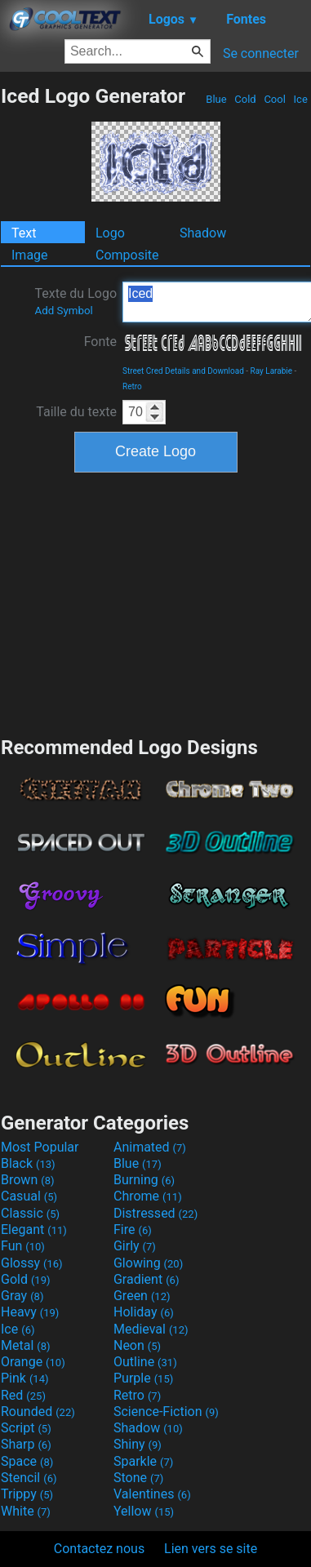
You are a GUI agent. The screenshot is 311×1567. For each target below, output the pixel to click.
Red (23, 1395)
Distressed (155, 1213)
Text (23, 233)
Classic (30, 1213)
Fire (132, 1229)
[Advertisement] (156, 602)
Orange (33, 1361)
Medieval (151, 1329)
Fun (23, 1246)
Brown (27, 1179)
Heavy (30, 1312)
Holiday (143, 1312)
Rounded (38, 1411)
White (26, 1511)
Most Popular (40, 1147)
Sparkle (143, 1461)
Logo (110, 233)
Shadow (203, 233)
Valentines (152, 1494)
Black (28, 1163)
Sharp (26, 1444)
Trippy (27, 1494)
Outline (145, 1361)
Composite (127, 255)
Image (29, 255)
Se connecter (261, 53)
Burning (144, 1179)
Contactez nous (99, 1548)
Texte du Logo (75, 301)
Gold (26, 1279)
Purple (143, 1378)
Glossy (32, 1263)
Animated (149, 1147)
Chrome (147, 1196)
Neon (137, 1345)
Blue (216, 99)
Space (27, 1461)
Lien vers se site (210, 1548)
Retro (132, 386)
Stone (138, 1477)
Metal (26, 1345)
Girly (134, 1246)
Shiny (137, 1444)
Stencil (28, 1477)
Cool (274, 99)
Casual (29, 1196)
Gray (22, 1295)
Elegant (34, 1229)
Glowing (148, 1263)
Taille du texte (76, 411)
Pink (25, 1378)
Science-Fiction (166, 1411)
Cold (245, 99)
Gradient (146, 1279)
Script (26, 1428)
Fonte (100, 341)
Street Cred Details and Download (183, 370)
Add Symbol (63, 310)
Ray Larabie (272, 370)
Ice (300, 99)
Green (142, 1295)
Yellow (143, 1511)
